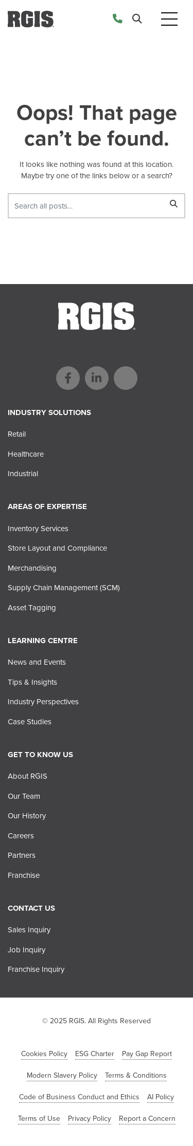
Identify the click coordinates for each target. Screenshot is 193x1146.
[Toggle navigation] (169, 19)
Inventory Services (38, 528)
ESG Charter (94, 1053)
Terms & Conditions (136, 1075)
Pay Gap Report (147, 1053)
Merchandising (32, 568)
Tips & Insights (32, 682)
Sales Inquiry (29, 929)
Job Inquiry (26, 949)
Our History (27, 815)
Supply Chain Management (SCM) (64, 587)
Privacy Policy (89, 1118)
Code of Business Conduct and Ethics (79, 1097)
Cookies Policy (44, 1053)
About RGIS (27, 776)
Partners (22, 855)
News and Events (37, 662)
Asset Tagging (32, 607)
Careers (21, 835)
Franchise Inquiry (36, 969)
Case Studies (29, 721)
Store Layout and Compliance (57, 548)
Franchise (24, 875)
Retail (17, 434)
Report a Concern (147, 1118)
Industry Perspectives (43, 701)
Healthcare (26, 454)
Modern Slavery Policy (62, 1075)
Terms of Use (39, 1118)
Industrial (23, 473)
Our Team (24, 796)
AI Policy (160, 1097)
